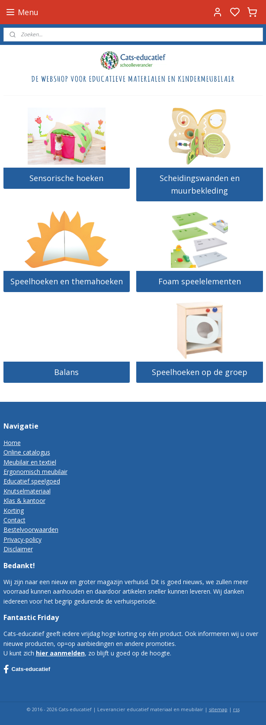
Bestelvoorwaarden (30, 529)
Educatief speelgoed (31, 481)
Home (12, 443)
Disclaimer (18, 549)
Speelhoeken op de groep (199, 372)
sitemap (218, 709)
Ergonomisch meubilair (35, 471)
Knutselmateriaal (27, 491)
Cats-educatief (27, 669)
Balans (66, 372)
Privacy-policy (22, 539)
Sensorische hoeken (66, 178)
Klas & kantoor (24, 500)
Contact (14, 520)
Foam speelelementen (199, 281)
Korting (13, 510)
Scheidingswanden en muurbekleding (200, 184)
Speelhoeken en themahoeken (66, 281)
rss (236, 709)
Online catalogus (26, 452)
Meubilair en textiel (29, 462)
